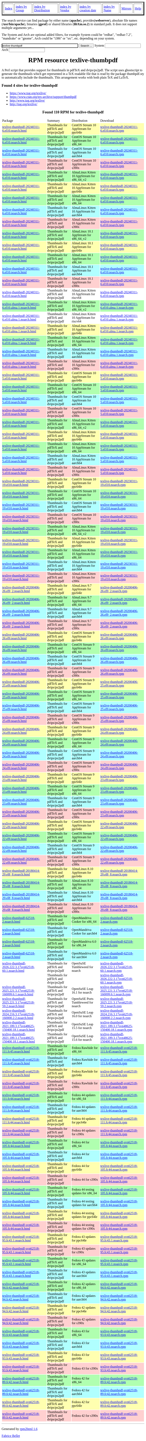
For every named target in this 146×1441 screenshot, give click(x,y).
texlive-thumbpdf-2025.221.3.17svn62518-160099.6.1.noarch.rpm (116, 990)
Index (8, 8)
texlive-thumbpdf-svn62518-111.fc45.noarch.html (21, 1049)
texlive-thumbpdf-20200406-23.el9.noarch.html (21, 778)
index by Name (109, 8)
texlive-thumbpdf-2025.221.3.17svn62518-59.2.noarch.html (18, 1002)
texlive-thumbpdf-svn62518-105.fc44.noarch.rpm (119, 1144)
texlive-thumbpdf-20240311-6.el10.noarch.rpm (119, 128)
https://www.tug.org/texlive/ (28, 93)
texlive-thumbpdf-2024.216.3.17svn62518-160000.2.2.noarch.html (18, 1014)
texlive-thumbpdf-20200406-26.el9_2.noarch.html (21, 589)
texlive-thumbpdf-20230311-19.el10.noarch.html (21, 483)
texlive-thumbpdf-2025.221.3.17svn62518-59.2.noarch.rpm (116, 1002)
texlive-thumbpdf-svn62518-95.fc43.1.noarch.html (21, 1238)
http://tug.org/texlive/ (23, 104)
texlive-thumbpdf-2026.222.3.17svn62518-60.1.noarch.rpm (116, 967)
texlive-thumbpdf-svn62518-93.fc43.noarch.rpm (119, 1333)
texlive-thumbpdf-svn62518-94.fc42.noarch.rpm (119, 1285)
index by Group (21, 8)
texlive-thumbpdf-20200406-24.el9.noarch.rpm (119, 730)
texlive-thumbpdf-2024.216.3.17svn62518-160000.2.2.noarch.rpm (116, 1014)
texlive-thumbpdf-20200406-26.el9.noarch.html (21, 636)
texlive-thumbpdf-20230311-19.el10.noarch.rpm (119, 483)
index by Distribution (42, 8)
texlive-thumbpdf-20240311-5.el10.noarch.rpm (119, 376)
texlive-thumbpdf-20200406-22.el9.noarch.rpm (119, 825)
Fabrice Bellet (11, 1436)
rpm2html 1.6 (29, 1429)
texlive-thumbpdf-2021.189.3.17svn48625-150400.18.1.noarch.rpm (116, 1026)
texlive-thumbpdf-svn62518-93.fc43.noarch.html (21, 1333)
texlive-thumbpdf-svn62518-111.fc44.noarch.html (21, 1096)
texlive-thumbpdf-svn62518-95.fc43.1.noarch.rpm (119, 1238)
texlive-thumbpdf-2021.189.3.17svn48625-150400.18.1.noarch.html (18, 1026)
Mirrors (126, 8)
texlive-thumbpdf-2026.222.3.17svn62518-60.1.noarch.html (18, 967)
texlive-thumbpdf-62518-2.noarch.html (18, 919)
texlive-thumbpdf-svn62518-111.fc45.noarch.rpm (119, 1049)
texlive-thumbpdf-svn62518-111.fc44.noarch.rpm (119, 1096)
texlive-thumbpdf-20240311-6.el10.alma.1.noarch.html (21, 305)
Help (138, 8)
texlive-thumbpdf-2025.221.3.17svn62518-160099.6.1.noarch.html (18, 990)
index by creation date (87, 8)
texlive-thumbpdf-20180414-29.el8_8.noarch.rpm (119, 872)
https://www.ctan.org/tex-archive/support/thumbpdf (43, 97)
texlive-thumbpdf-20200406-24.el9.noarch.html (21, 730)
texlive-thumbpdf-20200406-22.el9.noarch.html (21, 825)
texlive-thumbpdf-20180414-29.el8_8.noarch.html (21, 872)
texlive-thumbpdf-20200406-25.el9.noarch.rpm (119, 683)
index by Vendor (65, 8)
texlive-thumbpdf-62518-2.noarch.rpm (116, 919)
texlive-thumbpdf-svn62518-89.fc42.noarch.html (21, 1380)
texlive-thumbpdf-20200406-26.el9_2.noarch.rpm (119, 589)
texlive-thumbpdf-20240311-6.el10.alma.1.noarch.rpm (119, 305)
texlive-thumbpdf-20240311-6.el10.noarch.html (21, 128)
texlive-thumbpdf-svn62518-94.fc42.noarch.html (21, 1285)
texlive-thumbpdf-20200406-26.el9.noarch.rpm (119, 636)
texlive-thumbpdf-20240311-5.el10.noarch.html (21, 376)
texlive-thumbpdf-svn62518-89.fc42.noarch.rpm (119, 1380)
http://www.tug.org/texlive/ (27, 100)
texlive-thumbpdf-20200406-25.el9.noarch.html (21, 683)
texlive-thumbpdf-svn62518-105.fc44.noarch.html (21, 1144)
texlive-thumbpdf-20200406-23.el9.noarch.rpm (119, 778)
